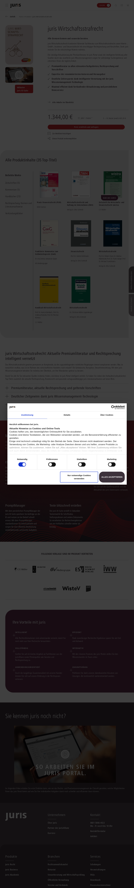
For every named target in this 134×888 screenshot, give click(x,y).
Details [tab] (67, 415)
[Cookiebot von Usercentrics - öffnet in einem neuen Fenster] (113, 407)
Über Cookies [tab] (106, 415)
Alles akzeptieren (111, 477)
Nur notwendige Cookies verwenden (79, 477)
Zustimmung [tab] (27, 415)
